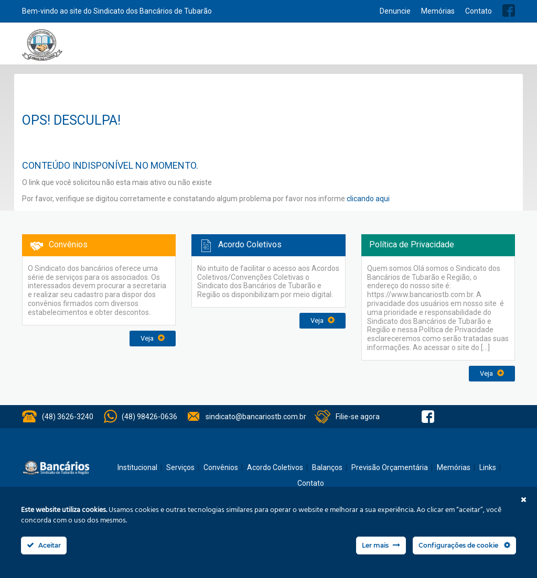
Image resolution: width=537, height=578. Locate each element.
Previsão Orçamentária (476, 48)
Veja (153, 338)
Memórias (438, 11)
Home (162, 48)
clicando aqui (368, 198)
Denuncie (395, 11)
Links (487, 467)
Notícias (273, 48)
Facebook (508, 10)
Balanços (415, 48)
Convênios (311, 48)
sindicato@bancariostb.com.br (256, 416)
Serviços (237, 48)
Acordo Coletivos (364, 48)
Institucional (196, 48)
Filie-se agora (358, 416)
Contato (478, 11)
